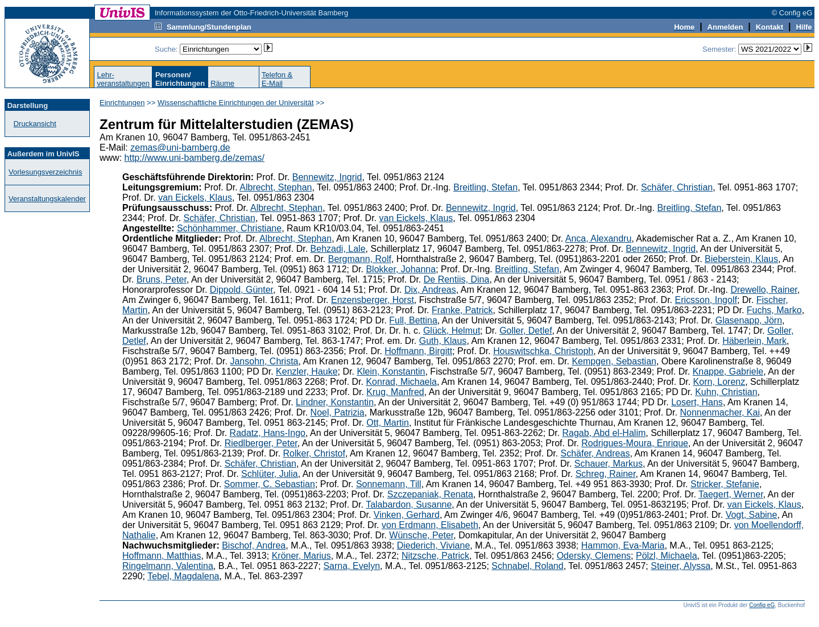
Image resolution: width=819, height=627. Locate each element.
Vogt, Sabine (751, 515)
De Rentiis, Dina (457, 279)
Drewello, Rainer (763, 289)
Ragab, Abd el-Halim (604, 433)
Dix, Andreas (430, 289)
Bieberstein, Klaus (741, 259)
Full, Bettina (413, 320)
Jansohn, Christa (264, 361)
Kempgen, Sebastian (614, 361)
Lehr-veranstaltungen (123, 79)
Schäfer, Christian (677, 187)
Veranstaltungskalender (47, 198)
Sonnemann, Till (388, 484)
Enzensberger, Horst (372, 300)
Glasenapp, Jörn (748, 320)
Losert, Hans (697, 402)
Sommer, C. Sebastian (269, 484)
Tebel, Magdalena (183, 576)
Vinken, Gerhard (407, 515)
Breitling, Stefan (485, 187)
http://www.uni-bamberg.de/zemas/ (194, 158)
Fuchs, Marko (774, 310)
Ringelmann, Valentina (167, 566)
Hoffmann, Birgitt (418, 351)
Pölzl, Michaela (666, 555)
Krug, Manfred (395, 392)
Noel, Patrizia (338, 412)
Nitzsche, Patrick (435, 555)
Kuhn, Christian (726, 392)
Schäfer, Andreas (595, 453)
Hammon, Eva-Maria (623, 545)
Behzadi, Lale (338, 249)
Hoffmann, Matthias (161, 555)
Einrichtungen (122, 102)
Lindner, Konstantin (335, 402)
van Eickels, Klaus (195, 197)
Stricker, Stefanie (724, 484)
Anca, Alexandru (598, 238)
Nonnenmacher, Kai (720, 412)
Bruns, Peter (161, 279)
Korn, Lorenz (719, 382)
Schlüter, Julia (269, 474)
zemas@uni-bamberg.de (180, 147)
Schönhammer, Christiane (229, 228)
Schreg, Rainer (606, 474)
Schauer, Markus (608, 463)
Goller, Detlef (525, 330)
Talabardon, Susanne (409, 504)
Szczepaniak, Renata (430, 494)
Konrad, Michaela (401, 382)
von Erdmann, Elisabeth (430, 525)
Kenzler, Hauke (307, 371)
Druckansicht (35, 123)
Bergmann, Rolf (359, 259)
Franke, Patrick (462, 310)
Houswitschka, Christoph (543, 351)
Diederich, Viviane (433, 545)
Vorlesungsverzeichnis (45, 172)
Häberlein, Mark (754, 341)
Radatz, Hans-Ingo (267, 433)
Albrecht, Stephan (275, 187)
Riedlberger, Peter (261, 443)
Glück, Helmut (451, 330)
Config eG (762, 605)
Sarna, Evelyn (351, 566)
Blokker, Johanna (401, 269)
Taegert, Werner (730, 494)
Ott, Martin (387, 422)
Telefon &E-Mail (277, 79)
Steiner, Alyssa (680, 566)
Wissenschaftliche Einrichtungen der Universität (236, 102)
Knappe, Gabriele (728, 371)
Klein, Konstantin (391, 371)
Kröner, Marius (301, 555)
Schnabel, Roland (527, 566)
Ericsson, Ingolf (706, 300)
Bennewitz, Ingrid (327, 177)
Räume (222, 83)
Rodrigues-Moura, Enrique (634, 443)
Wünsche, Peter (421, 535)
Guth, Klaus (443, 341)
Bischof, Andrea (254, 545)
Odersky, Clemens (594, 555)
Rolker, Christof (314, 453)
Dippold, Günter (241, 289)
